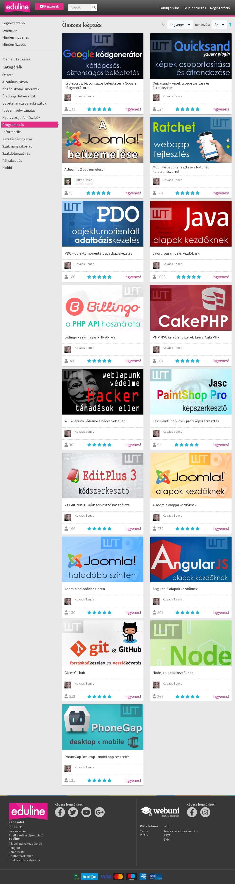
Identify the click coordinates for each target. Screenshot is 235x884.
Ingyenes (180, 24)
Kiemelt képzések (16, 59)
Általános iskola (15, 82)
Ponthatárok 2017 (21, 856)
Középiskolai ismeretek (20, 89)
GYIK (166, 839)
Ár (219, 24)
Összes (7, 74)
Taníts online (144, 832)
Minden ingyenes (15, 37)
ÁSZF (167, 835)
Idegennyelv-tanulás (18, 110)
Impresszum (17, 831)
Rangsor (14, 848)
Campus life (17, 852)
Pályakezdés (12, 160)
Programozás (13, 124)
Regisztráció (220, 8)
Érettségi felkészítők (19, 96)
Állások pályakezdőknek (25, 843)
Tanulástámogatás (17, 139)
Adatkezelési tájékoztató (26, 835)
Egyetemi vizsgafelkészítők (24, 103)
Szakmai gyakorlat (17, 146)
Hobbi (7, 167)
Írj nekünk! (15, 827)
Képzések (49, 6)
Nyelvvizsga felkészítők (21, 117)
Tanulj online (169, 8)
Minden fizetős (14, 44)
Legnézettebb (13, 23)
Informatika (12, 131)
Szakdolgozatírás (16, 153)
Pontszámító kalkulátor (24, 860)
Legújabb (9, 30)
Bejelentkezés (195, 8)
